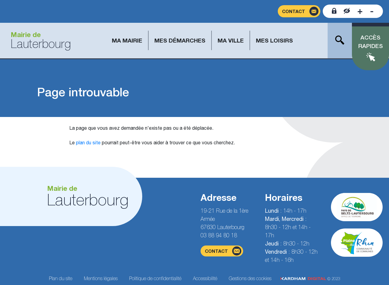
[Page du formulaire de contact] (299, 11)
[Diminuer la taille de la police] (372, 11)
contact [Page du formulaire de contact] (223, 251)
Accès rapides (370, 42)
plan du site (88, 142)
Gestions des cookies (250, 278)
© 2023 (310, 278)
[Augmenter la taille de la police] (360, 11)
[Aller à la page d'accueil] (38, 40)
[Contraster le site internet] (347, 11)
